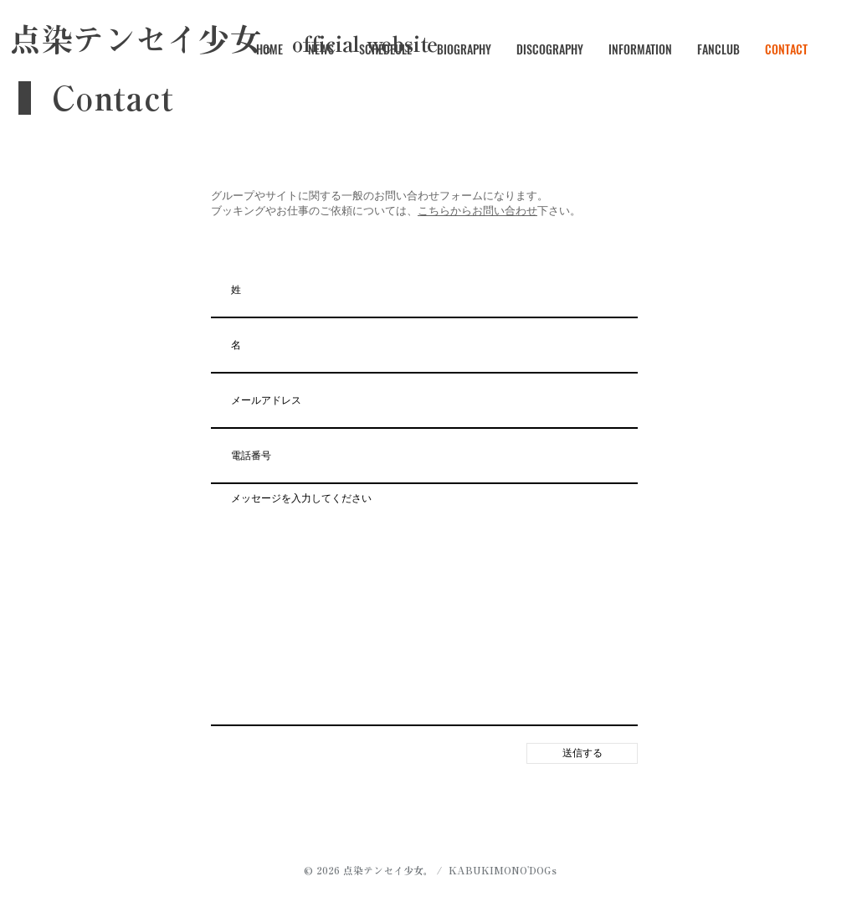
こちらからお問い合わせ (477, 210)
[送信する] (582, 753)
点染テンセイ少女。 (388, 870)
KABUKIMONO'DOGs (503, 870)
